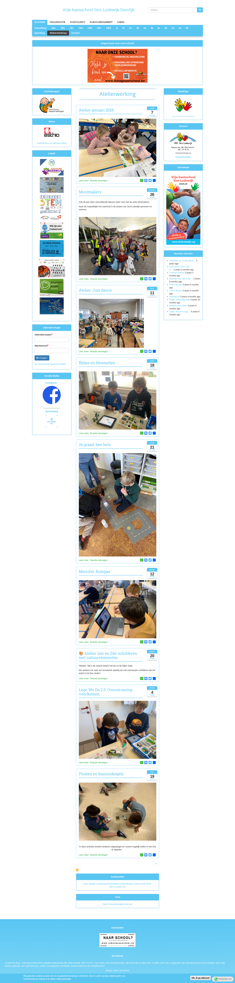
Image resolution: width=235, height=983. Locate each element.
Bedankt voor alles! (178, 305)
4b (166, 28)
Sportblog (39, 32)
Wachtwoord (41, 346)
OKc (99, 28)
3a (145, 28)
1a (117, 28)
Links (120, 22)
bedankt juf (174, 296)
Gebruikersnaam (43, 334)
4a (159, 28)
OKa (80, 28)
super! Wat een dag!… (179, 311)
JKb (62, 28)
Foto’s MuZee (175, 284)
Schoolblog (40, 28)
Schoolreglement (101, 22)
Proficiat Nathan (176, 272)
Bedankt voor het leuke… (181, 278)
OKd (108, 28)
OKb (90, 28)
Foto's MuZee (175, 290)
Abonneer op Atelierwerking (77, 870)
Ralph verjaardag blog (179, 299)
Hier (97, 963)
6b (187, 28)
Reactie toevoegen (99, 180)
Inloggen (41, 358)
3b (152, 28)
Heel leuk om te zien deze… (182, 260)
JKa (53, 28)
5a (173, 28)
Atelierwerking (58, 32)
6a (180, 28)
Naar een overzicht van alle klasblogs (183, 116)
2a (130, 28)
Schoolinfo (77, 22)
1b (123, 28)
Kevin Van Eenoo (121, 970)
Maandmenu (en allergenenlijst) (51, 143)
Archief (75, 32)
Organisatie (57, 22)
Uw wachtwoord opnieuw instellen (50, 364)
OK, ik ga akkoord (200, 978)
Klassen (39, 22)
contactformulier (117, 963)
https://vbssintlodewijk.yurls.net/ (117, 904)
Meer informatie (64, 979)
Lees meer (84, 180)
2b (137, 28)
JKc (71, 28)
